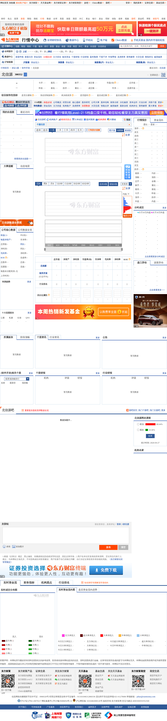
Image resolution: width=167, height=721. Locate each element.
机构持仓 (133, 106)
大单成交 (79, 119)
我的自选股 (8, 112)
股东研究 (86, 102)
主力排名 (57, 57)
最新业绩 (124, 106)
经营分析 (67, 102)
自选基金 (102, 46)
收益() (4, 235)
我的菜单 (137, 3)
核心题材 (76, 102)
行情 (42, 19)
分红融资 (124, 102)
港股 (68, 19)
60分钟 (85, 183)
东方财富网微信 (63, 679)
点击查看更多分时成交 (155, 256)
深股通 (61, 62)
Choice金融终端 (25, 691)
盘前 (38, 130)
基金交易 (99, 679)
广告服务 (51, 707)
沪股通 (26, 62)
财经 (3, 19)
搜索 (163, 19)
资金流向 (38, 57)
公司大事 (95, 102)
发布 (108, 547)
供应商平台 (65, 707)
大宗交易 (140, 57)
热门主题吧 (155, 410)
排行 (46, 46)
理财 (107, 19)
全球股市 (7, 51)
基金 (101, 19)
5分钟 (59, 183)
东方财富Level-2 (25, 679)
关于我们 (22, 707)
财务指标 (29, 582)
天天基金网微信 (116, 679)
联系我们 (79, 707)
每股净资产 (6, 239)
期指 (29, 19)
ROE (4, 258)
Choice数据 (121, 40)
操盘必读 (48, 102)
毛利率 (4, 253)
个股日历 (41, 124)
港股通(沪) (99, 62)
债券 (120, 19)
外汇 (81, 19)
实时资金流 (10, 582)
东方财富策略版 (25, 683)
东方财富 (6, 671)
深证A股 (15, 68)
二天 (59, 130)
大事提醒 (8, 166)
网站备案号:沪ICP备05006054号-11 (57, 701)
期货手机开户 (156, 675)
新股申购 (20, 57)
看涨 (140, 424)
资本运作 (133, 102)
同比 (22, 244)
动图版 (120, 130)
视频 (127, 19)
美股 (62, 19)
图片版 (112, 130)
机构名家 (139, 450)
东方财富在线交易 (44, 679)
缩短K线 (113, 184)
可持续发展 (36, 707)
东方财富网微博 (63, 676)
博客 (148, 19)
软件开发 (26, 68)
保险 (114, 19)
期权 (36, 19)
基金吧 (141, 19)
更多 (160, 102)
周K (45, 183)
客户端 (103, 40)
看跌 (140, 430)
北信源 (43, 266)
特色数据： (39, 106)
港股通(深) (140, 62)
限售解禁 (131, 57)
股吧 (133, 19)
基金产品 (99, 687)
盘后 (45, 130)
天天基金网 (46, 3)
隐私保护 (119, 707)
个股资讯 (41, 337)
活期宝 (98, 683)
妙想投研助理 (24, 687)
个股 (35, 46)
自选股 (93, 46)
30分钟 (76, 183)
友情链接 (145, 707)
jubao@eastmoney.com (146, 696)
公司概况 (57, 102)
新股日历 (29, 57)
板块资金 (66, 57)
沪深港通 (7, 62)
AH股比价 (47, 57)
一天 (52, 130)
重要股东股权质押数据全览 (37, 410)
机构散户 (67, 106)
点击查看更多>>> (157, 290)
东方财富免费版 (25, 675)
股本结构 (105, 102)
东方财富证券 (60, 3)
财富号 (156, 19)
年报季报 (112, 57)
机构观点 (46, 582)
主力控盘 (57, 106)
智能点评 (105, 106)
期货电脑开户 (156, 679)
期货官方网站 (156, 683)
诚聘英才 (92, 707)
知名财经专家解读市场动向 (96, 582)
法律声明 (105, 707)
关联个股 (152, 102)
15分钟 (67, 183)
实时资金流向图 (67, 589)
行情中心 (7, 46)
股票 (16, 19)
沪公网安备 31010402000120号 (88, 701)
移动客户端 (21, 3)
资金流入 (35, 62)
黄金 (88, 19)
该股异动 (158, 262)
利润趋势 (6, 282)
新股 (23, 19)
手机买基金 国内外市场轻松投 (149, 40)
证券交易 (149, 3)
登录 (119, 524)
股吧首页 (131, 410)
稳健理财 (99, 691)
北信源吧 (42, 119)
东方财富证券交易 (44, 683)
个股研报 (75, 57)
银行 (94, 19)
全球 (55, 19)
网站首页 (4, 3)
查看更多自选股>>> (23, 159)
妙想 (86, 3)
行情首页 (5, 68)
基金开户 (99, 675)
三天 (66, 130)
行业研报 (85, 57)
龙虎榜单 (121, 57)
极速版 (128, 130)
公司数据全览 (25, 230)
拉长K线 (103, 184)
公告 (105, 337)
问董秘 (113, 119)
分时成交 (139, 207)
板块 (41, 46)
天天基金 (83, 671)
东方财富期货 (138, 671)
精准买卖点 (66, 119)
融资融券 (158, 57)
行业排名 (64, 582)
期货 (75, 19)
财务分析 (114, 102)
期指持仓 (149, 57)
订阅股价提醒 (93, 130)
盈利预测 (94, 57)
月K (52, 183)
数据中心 (74, 40)
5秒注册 (125, 524)
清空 (123, 547)
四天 (72, 130)
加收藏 (12, 3)
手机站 (89, 40)
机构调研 (102, 119)
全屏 (127, 135)
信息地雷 (25, 166)
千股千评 (103, 57)
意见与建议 (61, 683)
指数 (18, 46)
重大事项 (152, 106)
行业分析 (143, 102)
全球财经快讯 (54, 40)
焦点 (10, 19)
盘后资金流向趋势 (87, 589)
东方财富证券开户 (44, 675)
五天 (79, 130)
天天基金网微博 (116, 676)
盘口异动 (142, 262)
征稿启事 (132, 707)
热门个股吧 (143, 410)
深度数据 (86, 106)
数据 (49, 19)
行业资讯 (54, 337)
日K (39, 183)
